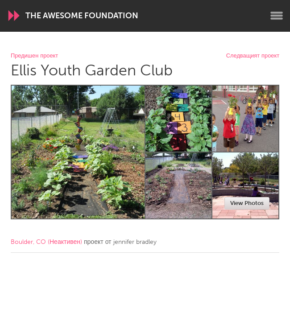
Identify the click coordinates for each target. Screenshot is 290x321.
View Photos (247, 203)
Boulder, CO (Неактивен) (46, 242)
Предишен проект (34, 56)
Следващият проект (252, 56)
